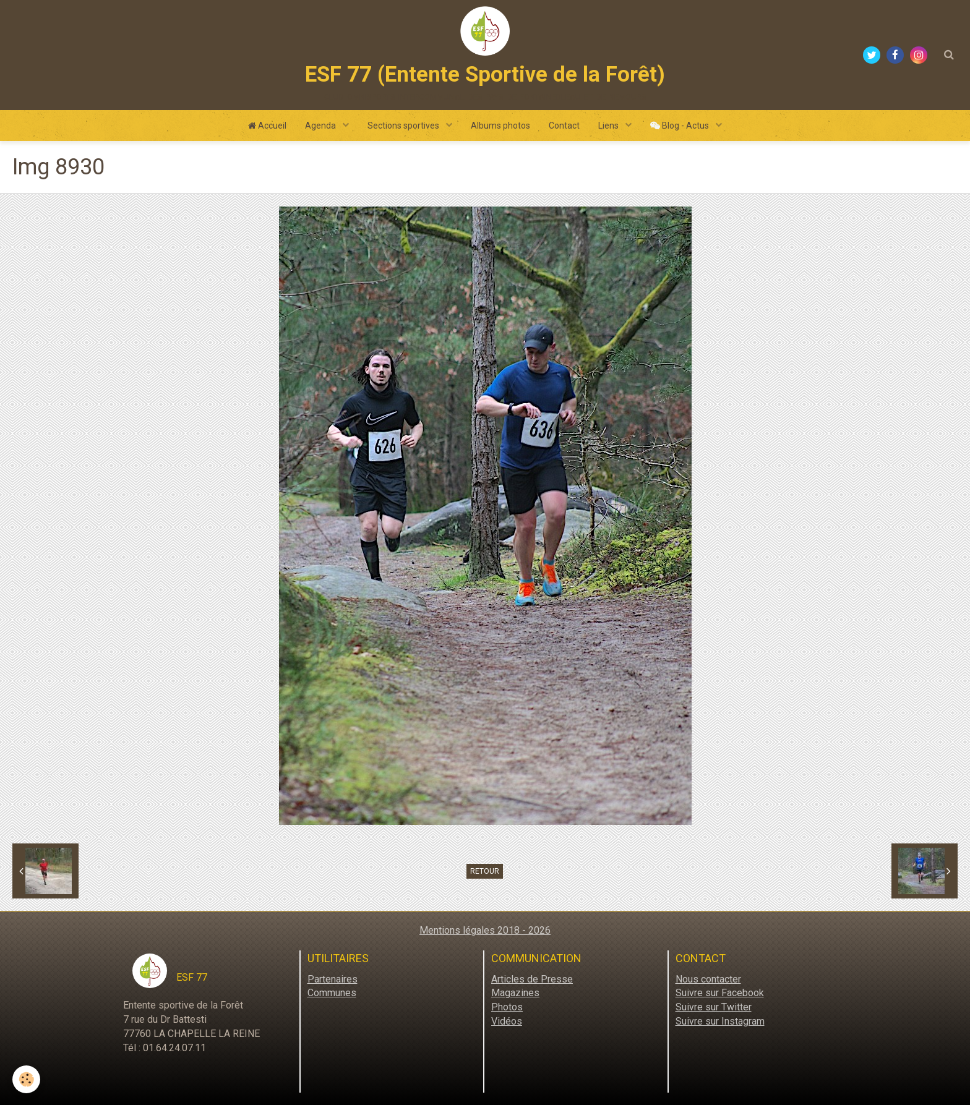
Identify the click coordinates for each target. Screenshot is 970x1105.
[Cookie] (26, 1079)
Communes (331, 993)
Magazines (515, 993)
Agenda (321, 125)
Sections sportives (404, 125)
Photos (507, 1007)
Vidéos (506, 1021)
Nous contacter (708, 979)
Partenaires (332, 979)
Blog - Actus (680, 125)
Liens (609, 125)
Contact (564, 125)
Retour (484, 871)
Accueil (267, 125)
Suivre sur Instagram (720, 1021)
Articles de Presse (532, 979)
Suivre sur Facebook (720, 993)
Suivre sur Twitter (714, 1007)
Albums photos (500, 125)
